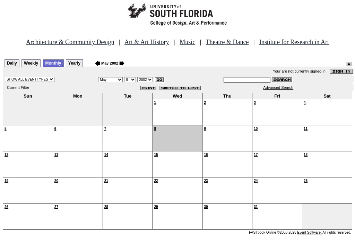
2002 (114, 63)
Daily (12, 63)
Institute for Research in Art (294, 42)
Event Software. (309, 232)
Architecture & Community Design (70, 42)
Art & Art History (146, 42)
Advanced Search (278, 87)
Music (187, 42)
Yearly (74, 63)
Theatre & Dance (227, 42)
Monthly (53, 63)
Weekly (31, 63)
